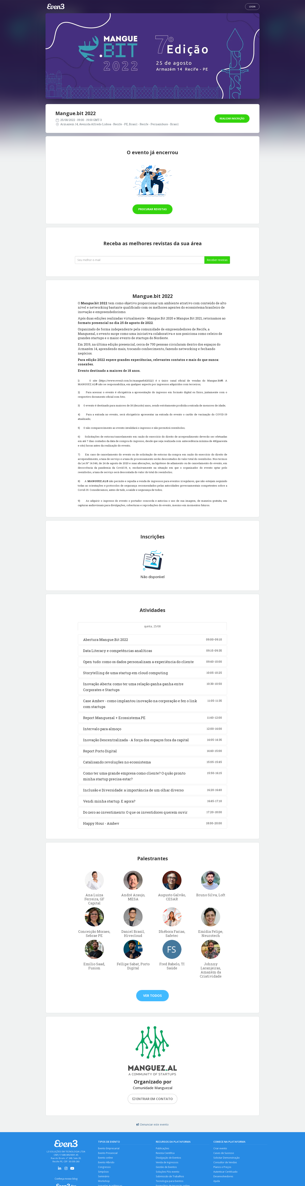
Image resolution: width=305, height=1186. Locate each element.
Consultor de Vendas (225, 1163)
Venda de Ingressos (167, 1163)
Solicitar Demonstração (226, 1158)
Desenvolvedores (223, 1178)
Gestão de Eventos (166, 1168)
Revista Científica (165, 1153)
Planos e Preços (222, 1168)
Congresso (104, 1168)
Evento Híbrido (106, 1163)
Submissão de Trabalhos (170, 1178)
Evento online (106, 1158)
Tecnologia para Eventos (170, 1183)
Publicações (163, 1148)
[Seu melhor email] (139, 260)
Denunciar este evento (152, 1124)
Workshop (104, 1183)
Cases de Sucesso (223, 1153)
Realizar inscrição (232, 118)
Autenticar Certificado (225, 1173)
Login (252, 6)
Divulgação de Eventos (169, 1158)
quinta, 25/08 (152, 626)
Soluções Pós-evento (168, 1173)
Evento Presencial (108, 1153)
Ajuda (216, 1183)
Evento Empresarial (109, 1148)
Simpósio (103, 1173)
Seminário (104, 1178)
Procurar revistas (152, 209)
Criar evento (220, 1148)
